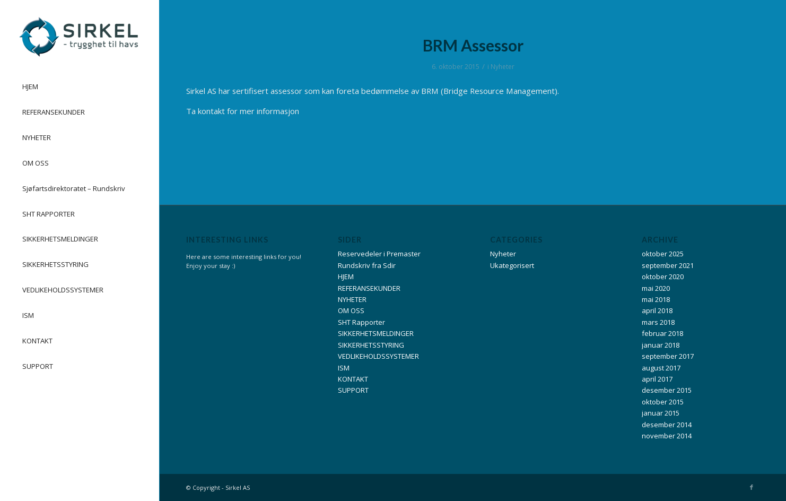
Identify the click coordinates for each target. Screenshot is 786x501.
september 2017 (668, 356)
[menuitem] (79, 87)
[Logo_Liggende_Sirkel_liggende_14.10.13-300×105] (78, 37)
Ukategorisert (512, 265)
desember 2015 (667, 390)
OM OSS (351, 310)
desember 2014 (667, 424)
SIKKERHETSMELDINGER (376, 333)
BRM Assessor (473, 45)
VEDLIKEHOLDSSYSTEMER (378, 356)
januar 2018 (660, 345)
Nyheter (502, 66)
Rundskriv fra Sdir (367, 265)
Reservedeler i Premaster (379, 253)
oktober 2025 (663, 253)
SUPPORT (353, 390)
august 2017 (661, 368)
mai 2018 (656, 299)
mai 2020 (656, 288)
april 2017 (657, 379)
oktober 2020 (663, 276)
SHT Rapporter (361, 322)
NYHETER (352, 299)
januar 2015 (660, 413)
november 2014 (667, 435)
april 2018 (657, 310)
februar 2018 (662, 333)
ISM (344, 368)
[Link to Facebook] (751, 487)
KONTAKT (353, 379)
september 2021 (668, 265)
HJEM (346, 276)
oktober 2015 (663, 402)
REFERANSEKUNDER (369, 288)
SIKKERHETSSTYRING (371, 345)
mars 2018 (658, 322)
